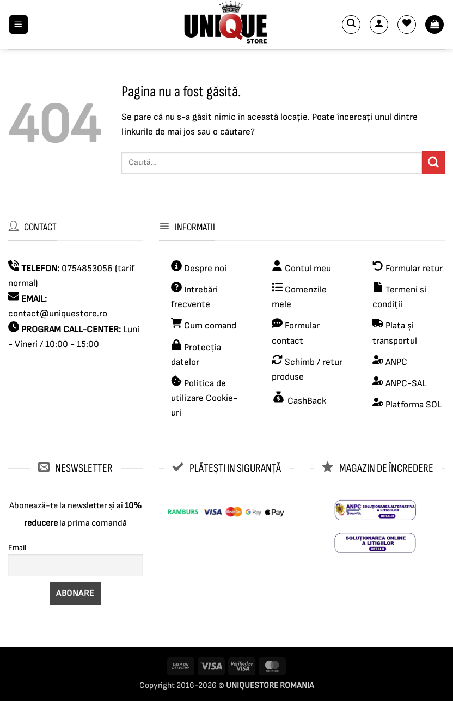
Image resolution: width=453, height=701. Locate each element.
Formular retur (414, 268)
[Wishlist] (406, 24)
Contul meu (308, 268)
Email (17, 547)
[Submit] (433, 162)
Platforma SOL (413, 404)
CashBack (305, 400)
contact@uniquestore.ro (57, 313)
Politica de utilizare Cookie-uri (204, 398)
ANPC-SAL (405, 383)
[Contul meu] (379, 24)
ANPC (396, 362)
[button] (18, 24)
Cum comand (203, 325)
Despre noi (204, 268)
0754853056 (87, 268)
